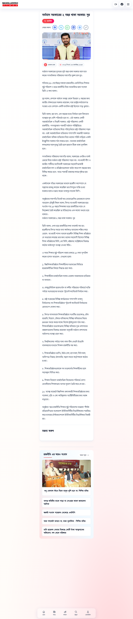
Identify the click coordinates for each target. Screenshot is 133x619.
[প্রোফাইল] (88, 613)
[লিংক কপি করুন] (86, 27)
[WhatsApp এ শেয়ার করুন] (67, 27)
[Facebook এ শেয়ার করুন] (54, 27)
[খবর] (54, 613)
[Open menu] (128, 4)
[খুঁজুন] (75, 613)
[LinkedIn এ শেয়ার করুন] (73, 27)
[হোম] (43, 613)
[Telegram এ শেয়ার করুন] (79, 27)
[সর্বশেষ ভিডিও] (115, 4)
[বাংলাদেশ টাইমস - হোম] (10, 4)
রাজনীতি (48, 21)
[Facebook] (122, 4)
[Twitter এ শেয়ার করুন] (61, 27)
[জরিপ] (65, 613)
